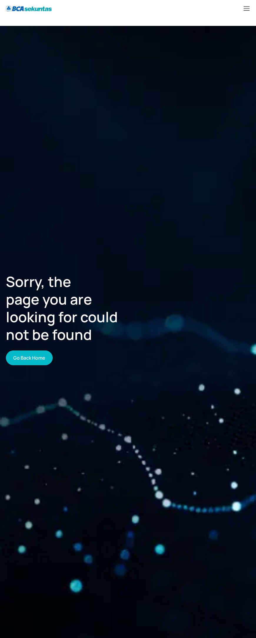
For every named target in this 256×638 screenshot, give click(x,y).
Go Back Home (29, 358)
